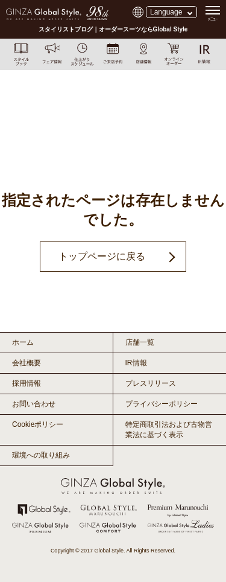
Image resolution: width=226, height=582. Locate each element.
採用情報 (26, 383)
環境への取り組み (41, 455)
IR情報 (136, 363)
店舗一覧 (139, 342)
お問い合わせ (33, 404)
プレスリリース (150, 383)
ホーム (23, 342)
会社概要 (26, 363)
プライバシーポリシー (161, 404)
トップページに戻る (101, 256)
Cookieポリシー (37, 424)
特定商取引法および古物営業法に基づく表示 (168, 429)
